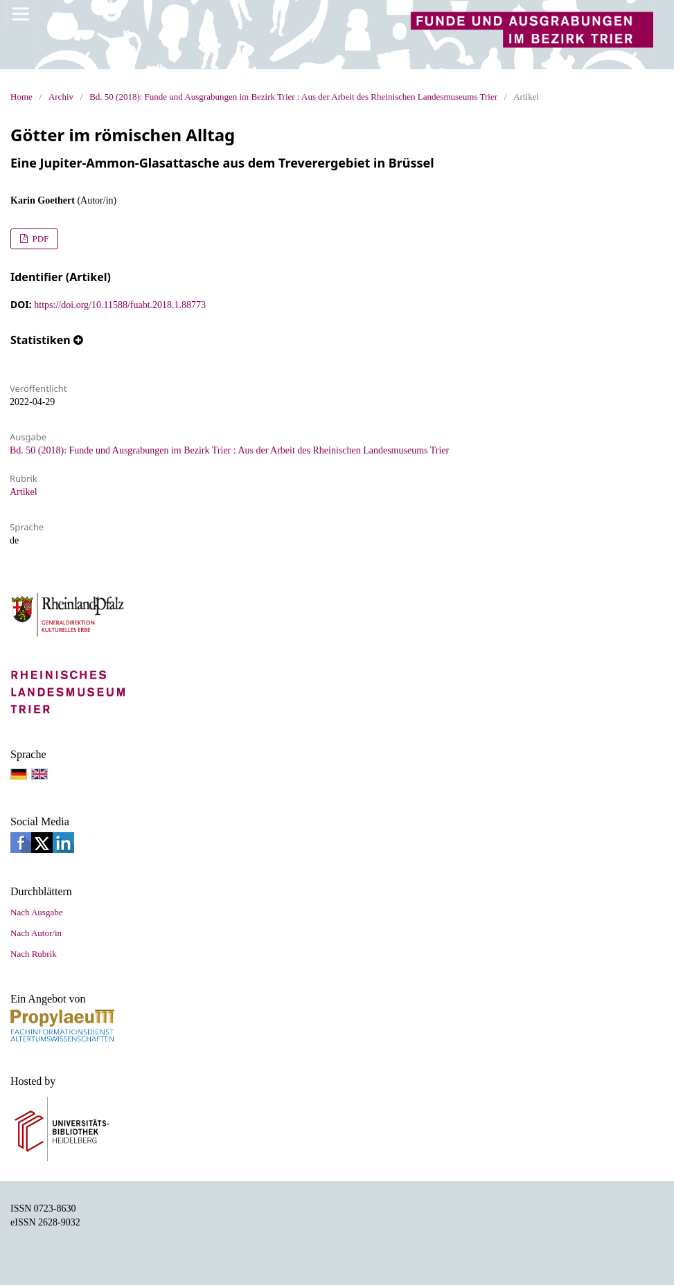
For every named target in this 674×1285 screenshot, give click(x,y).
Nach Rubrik (33, 954)
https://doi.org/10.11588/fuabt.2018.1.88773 (120, 305)
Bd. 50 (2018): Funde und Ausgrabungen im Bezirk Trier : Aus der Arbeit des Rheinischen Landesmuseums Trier (293, 96)
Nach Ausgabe (36, 912)
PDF (39, 238)
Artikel (23, 492)
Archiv (60, 96)
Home (21, 96)
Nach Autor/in (36, 933)
